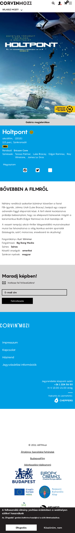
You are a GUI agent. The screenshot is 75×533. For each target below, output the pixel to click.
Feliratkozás (17, 301)
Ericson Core (21, 150)
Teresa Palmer (23, 154)
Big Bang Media (25, 242)
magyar (26, 254)
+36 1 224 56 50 (63, 384)
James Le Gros (36, 157)
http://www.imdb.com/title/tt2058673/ (5, 146)
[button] (61, 3)
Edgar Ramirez (56, 154)
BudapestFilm (37, 458)
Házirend (8, 357)
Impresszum (10, 342)
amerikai (27, 250)
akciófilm (7, 138)
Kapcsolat (8, 349)
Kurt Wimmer (25, 239)
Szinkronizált (20, 142)
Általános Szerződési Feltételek (37, 451)
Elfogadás (21, 527)
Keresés (53, 3)
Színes (14, 246)
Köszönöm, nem (53, 527)
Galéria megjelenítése (38, 122)
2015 (18, 138)
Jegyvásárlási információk (19, 364)
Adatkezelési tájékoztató (37, 464)
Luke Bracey (39, 154)
